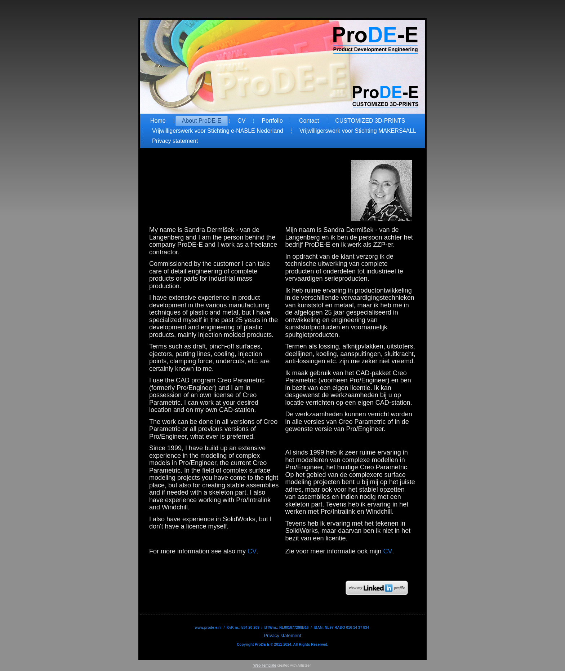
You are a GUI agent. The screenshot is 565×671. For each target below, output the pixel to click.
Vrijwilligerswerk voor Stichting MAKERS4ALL (357, 131)
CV (241, 121)
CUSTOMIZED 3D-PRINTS (370, 121)
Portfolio (272, 121)
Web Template (264, 665)
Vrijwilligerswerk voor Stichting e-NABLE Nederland (217, 131)
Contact (309, 121)
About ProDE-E (201, 121)
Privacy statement (175, 141)
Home (158, 121)
